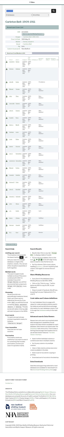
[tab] (19, 53)
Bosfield (18, 189)
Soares (18, 103)
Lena (17, 132)
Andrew (18, 69)
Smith (17, 211)
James (11, 146)
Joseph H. (12, 61)
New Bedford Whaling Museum (15, 394)
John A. (11, 110)
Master (18, 42)
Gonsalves (19, 153)
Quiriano (11, 132)
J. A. (10, 211)
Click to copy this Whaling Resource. (33, 34)
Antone (11, 69)
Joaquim (11, 175)
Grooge (18, 146)
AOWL (53, 396)
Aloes (17, 203)
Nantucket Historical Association (38, 394)
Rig (19, 46)
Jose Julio (12, 103)
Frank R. (11, 117)
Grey (17, 232)
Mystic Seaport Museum (48, 392)
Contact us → (9, 383)
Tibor (17, 96)
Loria (10, 139)
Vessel (18, 44)
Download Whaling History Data (43, 370)
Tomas (18, 89)
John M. (11, 82)
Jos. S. (11, 153)
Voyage (17, 37)
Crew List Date (15, 39)
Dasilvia (18, 175)
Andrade (18, 196)
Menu (32, 2)
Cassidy (18, 225)
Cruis (17, 182)
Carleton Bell (27, 44)
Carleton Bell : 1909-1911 (31, 37)
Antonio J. (12, 196)
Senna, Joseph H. (28, 42)
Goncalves (19, 160)
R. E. (10, 232)
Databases (43, 310)
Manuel (11, 89)
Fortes (17, 168)
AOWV (47, 396)
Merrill (17, 125)
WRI (18, 32)
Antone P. (12, 182)
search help (11, 244)
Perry (17, 117)
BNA (14, 400)
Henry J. (11, 125)
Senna (17, 61)
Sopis (17, 82)
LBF (49, 398)
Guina (17, 139)
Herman (11, 225)
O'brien (18, 218)
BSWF (16, 398)
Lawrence (12, 160)
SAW (31, 398)
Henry (10, 218)
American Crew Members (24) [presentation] (16, 53)
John (10, 96)
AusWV (31, 400)
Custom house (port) (13, 49)
